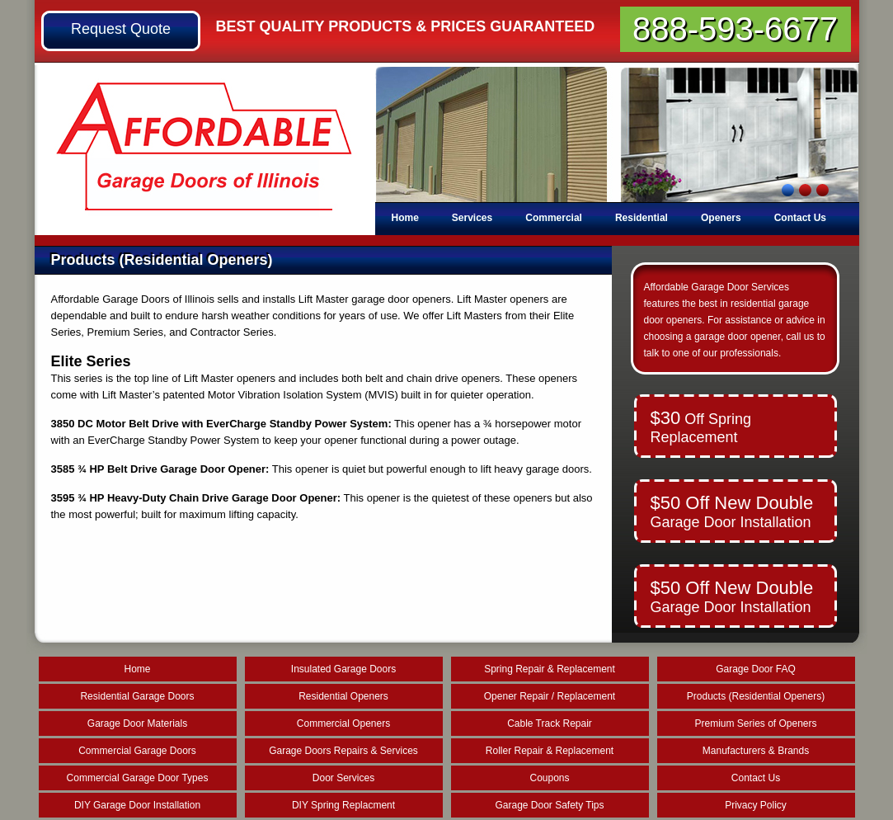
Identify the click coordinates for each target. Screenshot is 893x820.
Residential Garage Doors (137, 696)
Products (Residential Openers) (756, 696)
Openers (721, 218)
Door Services (343, 778)
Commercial (553, 218)
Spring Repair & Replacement (549, 669)
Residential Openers (343, 696)
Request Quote (121, 29)
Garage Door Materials (137, 723)
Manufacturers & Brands (756, 750)
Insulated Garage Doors (343, 669)
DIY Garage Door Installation (137, 805)
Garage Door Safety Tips (549, 805)
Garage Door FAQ (756, 669)
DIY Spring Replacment (343, 805)
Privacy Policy (756, 805)
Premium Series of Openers (755, 723)
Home (405, 218)
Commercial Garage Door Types (138, 778)
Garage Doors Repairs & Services (343, 750)
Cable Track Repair (549, 723)
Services (472, 218)
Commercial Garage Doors (137, 750)
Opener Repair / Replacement (549, 696)
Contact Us (800, 218)
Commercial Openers (343, 723)
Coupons (549, 778)
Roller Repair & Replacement (549, 750)
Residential (641, 218)
